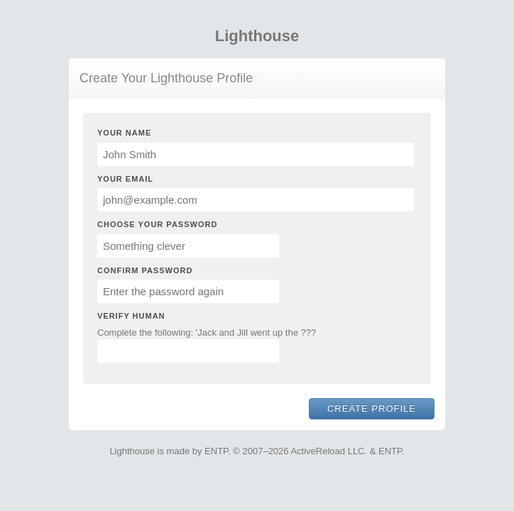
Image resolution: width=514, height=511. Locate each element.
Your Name (124, 132)
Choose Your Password (157, 224)
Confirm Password (144, 270)
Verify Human (131, 316)
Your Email (125, 179)
